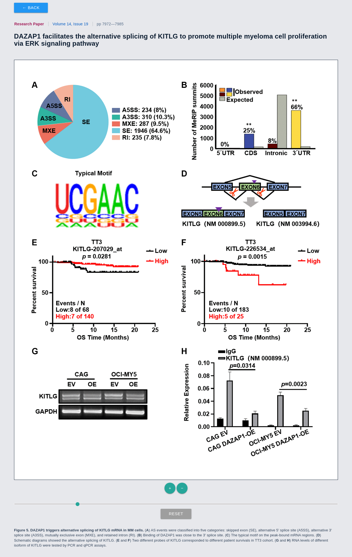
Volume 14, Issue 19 (70, 24)
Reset (176, 513)
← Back (31, 7)
